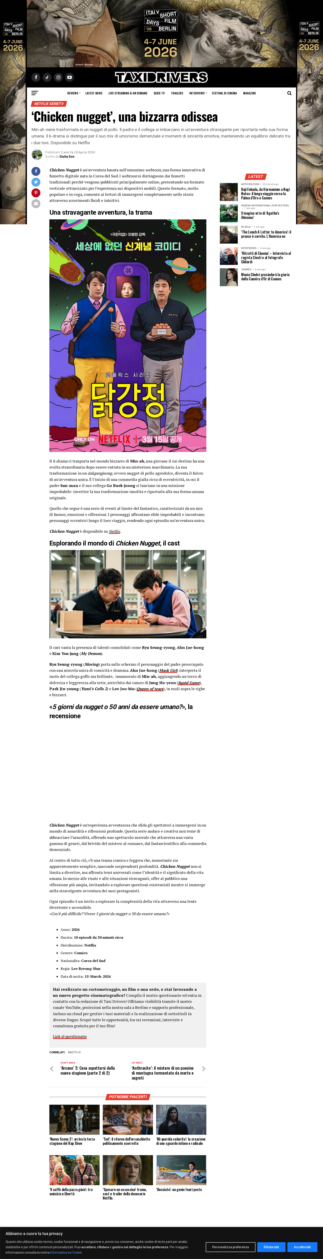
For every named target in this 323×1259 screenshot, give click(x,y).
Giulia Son (66, 156)
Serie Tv (159, 93)
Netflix (115, 531)
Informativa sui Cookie (66, 1252)
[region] (161, 1243)
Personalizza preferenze (230, 1247)
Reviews (72, 93)
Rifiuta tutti (271, 1247)
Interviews (197, 93)
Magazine (249, 93)
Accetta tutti (302, 1247)
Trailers (177, 93)
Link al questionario (71, 1036)
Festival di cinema (224, 93)
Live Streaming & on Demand (128, 93)
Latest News (93, 93)
